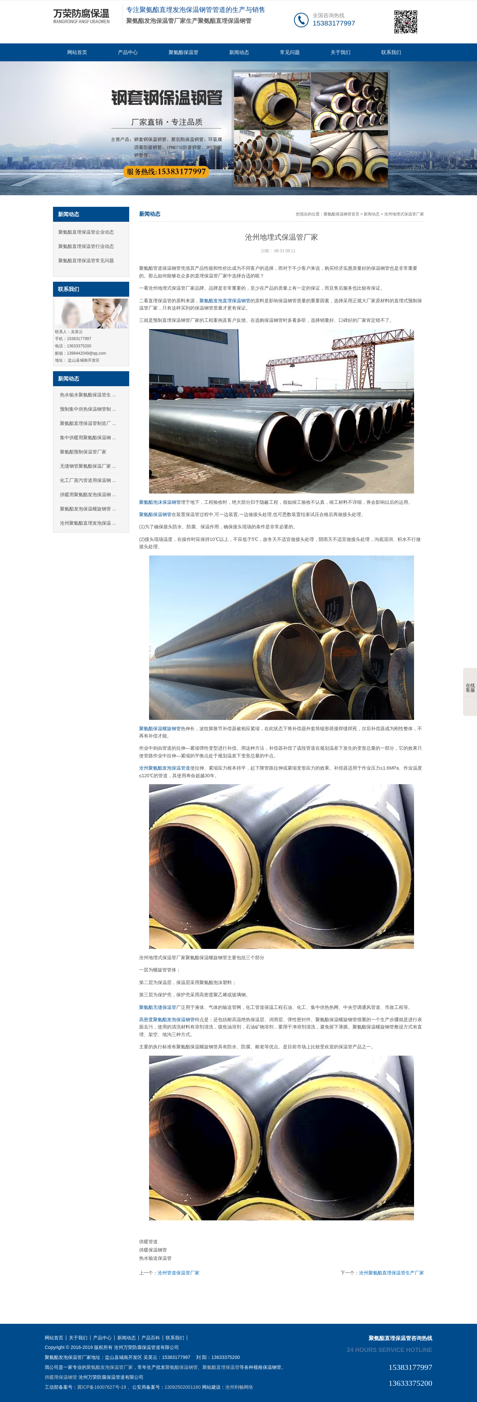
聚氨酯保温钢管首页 (341, 214)
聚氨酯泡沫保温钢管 (160, 502)
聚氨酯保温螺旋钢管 (160, 728)
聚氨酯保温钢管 (155, 514)
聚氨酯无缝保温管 (157, 1007)
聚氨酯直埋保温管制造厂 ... (88, 423)
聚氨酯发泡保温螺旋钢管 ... (88, 508)
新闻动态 (239, 52)
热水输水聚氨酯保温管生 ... (88, 394)
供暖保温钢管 (153, 1250)
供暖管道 (148, 1241)
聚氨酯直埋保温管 (220, 1367)
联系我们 (391, 52)
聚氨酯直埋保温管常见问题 (86, 260)
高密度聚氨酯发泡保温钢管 (167, 1019)
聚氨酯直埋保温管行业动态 (86, 246)
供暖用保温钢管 (61, 1377)
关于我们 (340, 52)
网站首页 (77, 52)
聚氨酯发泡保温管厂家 (109, 1367)
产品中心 (128, 52)
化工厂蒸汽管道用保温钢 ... (88, 480)
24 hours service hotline (389, 1350)
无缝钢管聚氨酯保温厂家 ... (88, 466)
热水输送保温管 (155, 1258)
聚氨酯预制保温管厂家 (83, 451)
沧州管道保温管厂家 (178, 1272)
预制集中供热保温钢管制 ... (88, 409)
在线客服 (470, 683)
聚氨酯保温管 (183, 52)
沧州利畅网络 (239, 1387)
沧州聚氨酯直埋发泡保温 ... (88, 523)
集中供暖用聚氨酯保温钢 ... (88, 437)
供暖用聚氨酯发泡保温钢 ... (88, 494)
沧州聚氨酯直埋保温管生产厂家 (391, 1272)
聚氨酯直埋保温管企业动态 (86, 232)
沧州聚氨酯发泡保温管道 (164, 768)
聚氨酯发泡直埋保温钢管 (224, 300)
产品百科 (150, 1337)
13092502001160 (183, 1387)
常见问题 (290, 52)
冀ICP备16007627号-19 (101, 1387)
